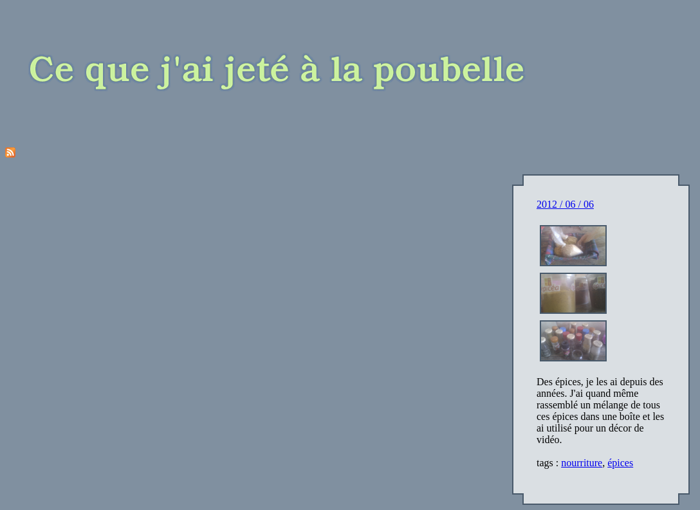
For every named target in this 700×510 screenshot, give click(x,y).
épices (620, 462)
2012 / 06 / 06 (565, 204)
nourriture (581, 462)
